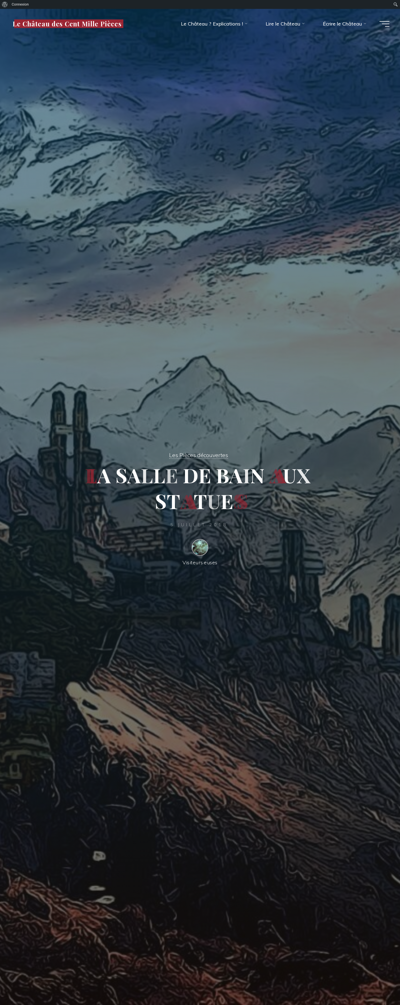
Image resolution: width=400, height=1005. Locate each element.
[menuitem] (5, 4)
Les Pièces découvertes (198, 453)
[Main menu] (383, 24)
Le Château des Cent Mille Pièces (68, 23)
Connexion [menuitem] (20, 4)
